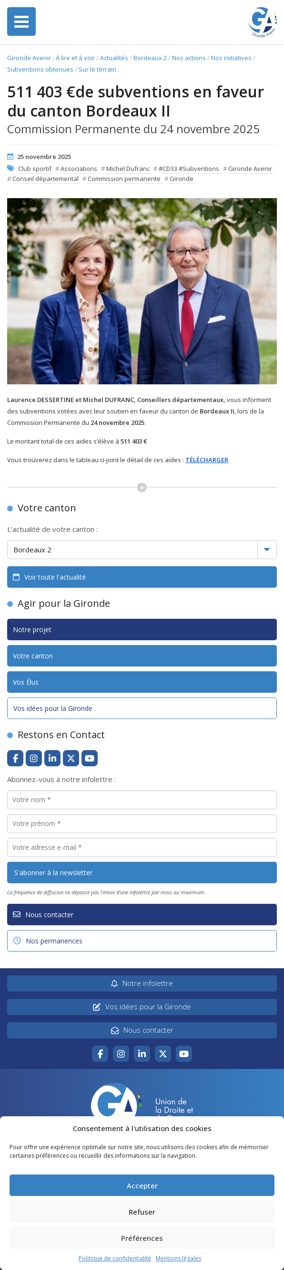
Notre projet (32, 629)
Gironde (181, 178)
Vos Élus (26, 682)
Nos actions (189, 57)
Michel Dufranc (128, 168)
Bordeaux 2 (150, 57)
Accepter (142, 1185)
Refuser (142, 1212)
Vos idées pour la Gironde (52, 708)
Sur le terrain (97, 69)
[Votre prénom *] (142, 823)
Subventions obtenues (40, 69)
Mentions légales (178, 1258)
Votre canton (33, 655)
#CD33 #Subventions (189, 168)
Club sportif (34, 168)
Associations (79, 168)
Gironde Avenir (29, 57)
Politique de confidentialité (115, 1258)
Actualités (114, 57)
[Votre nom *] (142, 799)
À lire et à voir (75, 57)
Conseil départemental (45, 178)
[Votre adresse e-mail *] (142, 847)
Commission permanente (124, 178)
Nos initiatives (231, 57)
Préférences (142, 1238)
